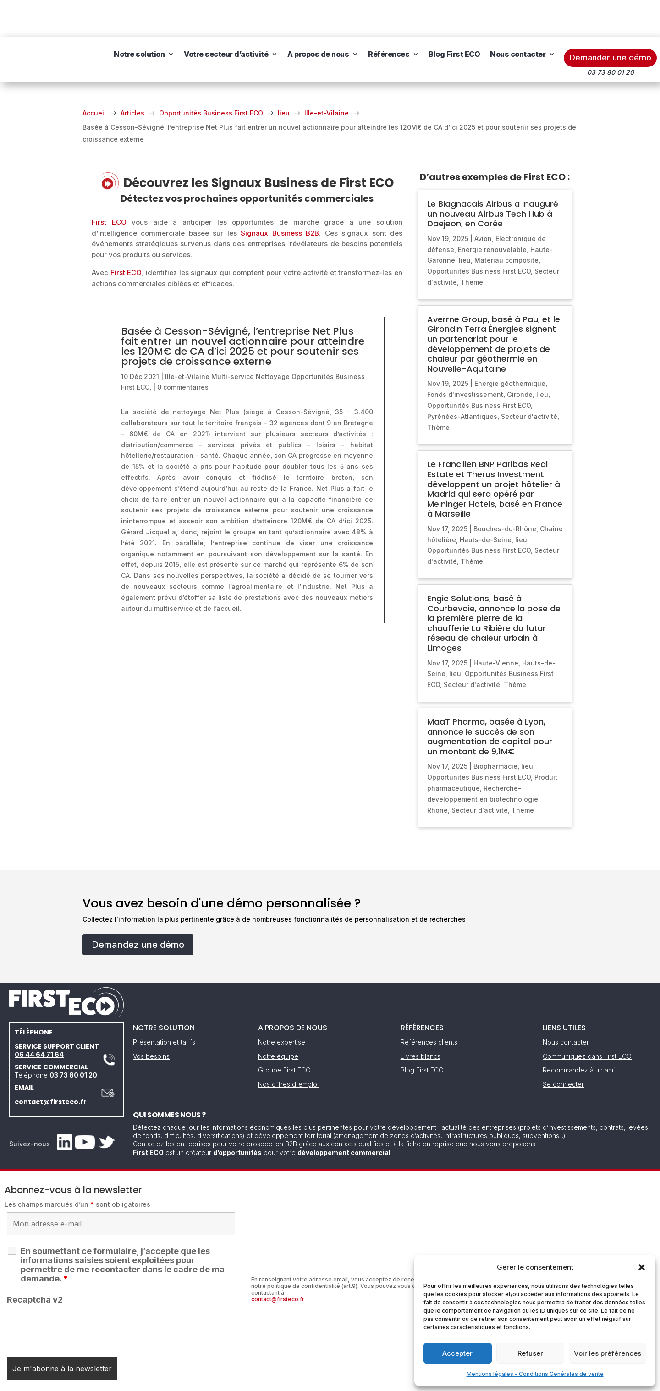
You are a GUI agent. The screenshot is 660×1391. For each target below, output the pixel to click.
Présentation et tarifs (164, 1005)
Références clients (429, 1005)
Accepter (457, 1353)
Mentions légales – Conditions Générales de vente (535, 1373)
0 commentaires (183, 350)
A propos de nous (326, 17)
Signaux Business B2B (280, 196)
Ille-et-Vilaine (187, 340)
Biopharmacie (495, 729)
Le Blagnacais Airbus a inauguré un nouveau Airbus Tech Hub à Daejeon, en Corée (492, 176)
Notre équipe (278, 1019)
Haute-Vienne (495, 626)
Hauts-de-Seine (486, 503)
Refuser (530, 1353)
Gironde (520, 358)
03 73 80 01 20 (73, 1038)
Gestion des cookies (372, 1381)
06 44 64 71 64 (39, 1018)
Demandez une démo (138, 907)
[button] (641, 1267)
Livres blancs (420, 1019)
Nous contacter (149, 52)
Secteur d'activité (529, 380)
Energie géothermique (509, 347)
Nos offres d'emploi (288, 1047)
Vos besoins (151, 1019)
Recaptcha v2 (35, 1263)
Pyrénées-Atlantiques (462, 380)
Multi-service (232, 340)
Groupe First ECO (284, 1033)
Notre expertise (281, 1005)
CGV (325, 1381)
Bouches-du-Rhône (504, 492)
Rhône (437, 773)
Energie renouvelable (492, 213)
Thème (472, 245)
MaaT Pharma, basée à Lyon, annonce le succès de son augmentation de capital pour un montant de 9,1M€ (489, 699)
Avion (483, 202)
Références (396, 17)
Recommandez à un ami (579, 1033)
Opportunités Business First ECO (479, 234)
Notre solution (146, 17)
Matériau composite (506, 223)
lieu (465, 223)
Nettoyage (273, 340)
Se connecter (563, 1047)
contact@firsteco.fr (51, 1065)
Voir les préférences (607, 1353)
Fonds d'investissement (465, 358)
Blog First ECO (462, 17)
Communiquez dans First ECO (587, 1019)
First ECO (109, 185)
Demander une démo (610, 21)
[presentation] (76, 1291)
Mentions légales (283, 1381)
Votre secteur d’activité (234, 17)
